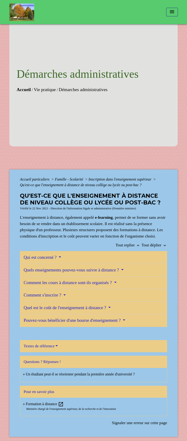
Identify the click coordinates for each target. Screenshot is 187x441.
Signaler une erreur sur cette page (139, 422)
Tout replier (129, 245)
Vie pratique (45, 89)
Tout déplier (154, 245)
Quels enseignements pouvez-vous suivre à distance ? (72, 269)
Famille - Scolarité (69, 179)
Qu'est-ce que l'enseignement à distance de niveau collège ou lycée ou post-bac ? (81, 185)
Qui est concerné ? (41, 257)
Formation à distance (45, 404)
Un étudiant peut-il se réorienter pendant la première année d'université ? (80, 374)
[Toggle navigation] (172, 12)
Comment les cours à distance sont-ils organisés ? (68, 282)
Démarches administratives (83, 89)
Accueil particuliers (35, 179)
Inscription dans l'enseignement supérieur (120, 179)
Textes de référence (39, 346)
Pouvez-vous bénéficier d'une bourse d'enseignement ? (73, 320)
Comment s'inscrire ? (43, 295)
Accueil (24, 89)
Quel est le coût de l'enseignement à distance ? (65, 307)
